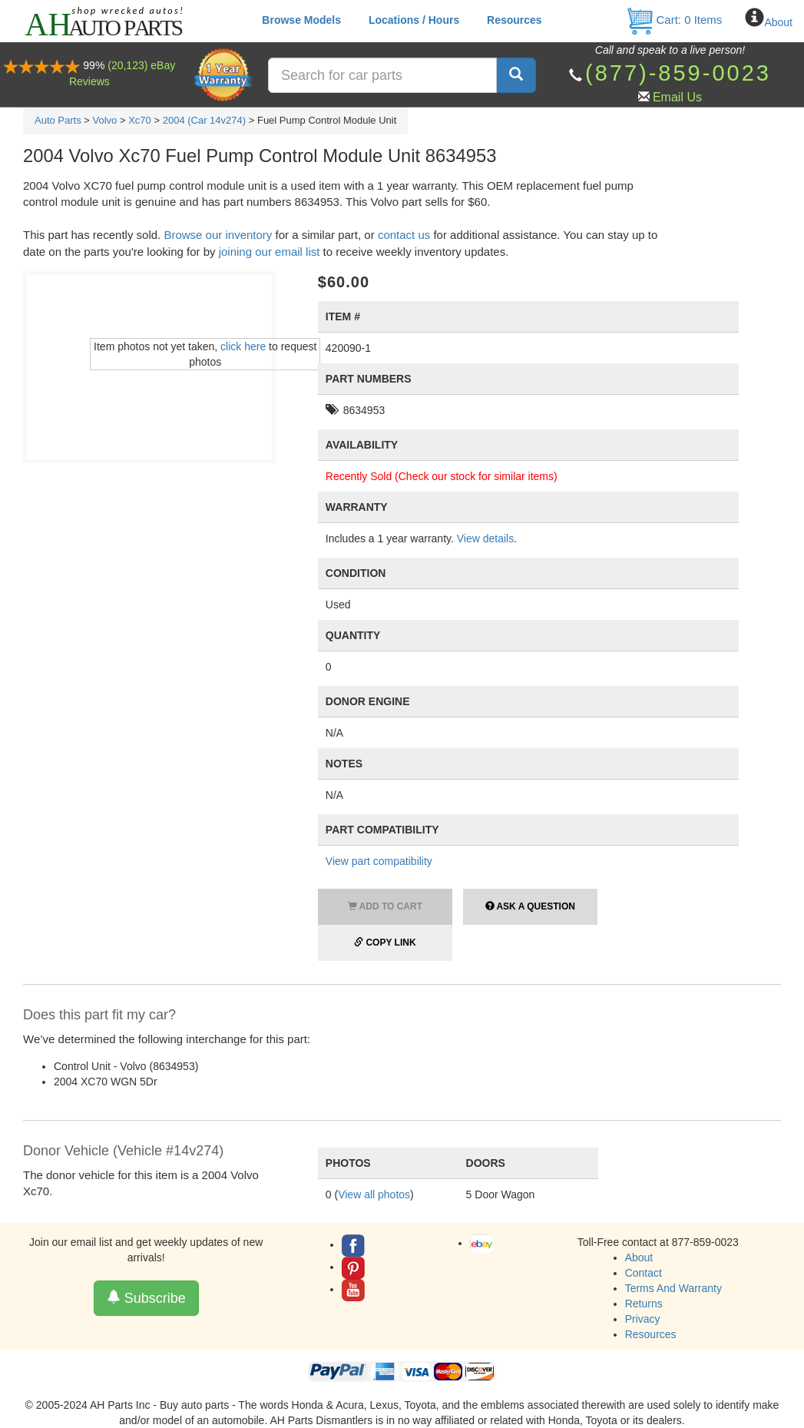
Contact (643, 1273)
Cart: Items (674, 19)
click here (243, 346)
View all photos (374, 1194)
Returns (644, 1303)
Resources (514, 20)
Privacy (642, 1319)
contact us (404, 234)
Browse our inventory (218, 234)
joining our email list (269, 251)
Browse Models (301, 20)
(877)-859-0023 (678, 73)
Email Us (677, 97)
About (778, 22)
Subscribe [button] (146, 1298)
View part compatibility (379, 861)
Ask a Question (530, 906)
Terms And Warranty (673, 1288)
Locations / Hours (414, 20)
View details (485, 538)
